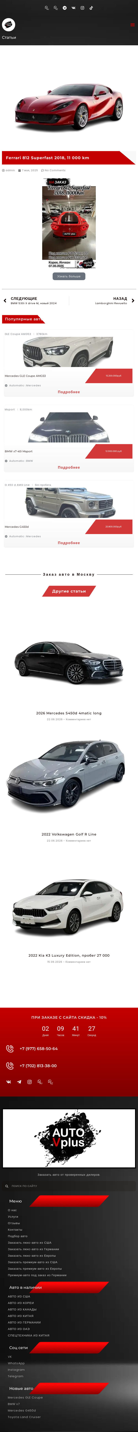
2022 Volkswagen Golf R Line (69, 834)
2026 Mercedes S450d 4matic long (69, 713)
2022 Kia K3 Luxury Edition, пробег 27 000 (69, 955)
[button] (132, 24)
